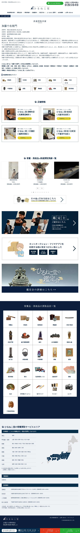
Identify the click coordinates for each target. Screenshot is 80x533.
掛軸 (54, 359)
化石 (10, 394)
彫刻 (52, 80)
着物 (52, 89)
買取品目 (19, 12)
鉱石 (40, 342)
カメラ (69, 394)
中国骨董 (40, 359)
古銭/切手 (54, 376)
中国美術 (7, 89)
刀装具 (70, 81)
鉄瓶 (21, 89)
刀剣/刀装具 (69, 325)
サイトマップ (71, 517)
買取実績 (27, 12)
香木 (25, 376)
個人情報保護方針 (54, 517)
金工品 (10, 359)
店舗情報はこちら (24, 118)
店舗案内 (34, 12)
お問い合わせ (69, 12)
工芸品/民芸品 (10, 411)
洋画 (37, 80)
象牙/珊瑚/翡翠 (25, 342)
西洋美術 (69, 89)
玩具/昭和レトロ (40, 376)
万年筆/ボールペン (25, 394)
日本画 (22, 80)
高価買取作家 (11, 12)
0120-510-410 (10, 525)
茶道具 (7, 80)
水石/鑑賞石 (54, 342)
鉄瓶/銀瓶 (25, 359)
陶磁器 (37, 89)
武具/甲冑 (10, 342)
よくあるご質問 (51, 12)
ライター (54, 394)
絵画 (69, 359)
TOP (2, 16)
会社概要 (60, 12)
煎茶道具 (40, 325)
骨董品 (10, 325)
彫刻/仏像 (69, 342)
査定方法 (41, 12)
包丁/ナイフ (40, 394)
